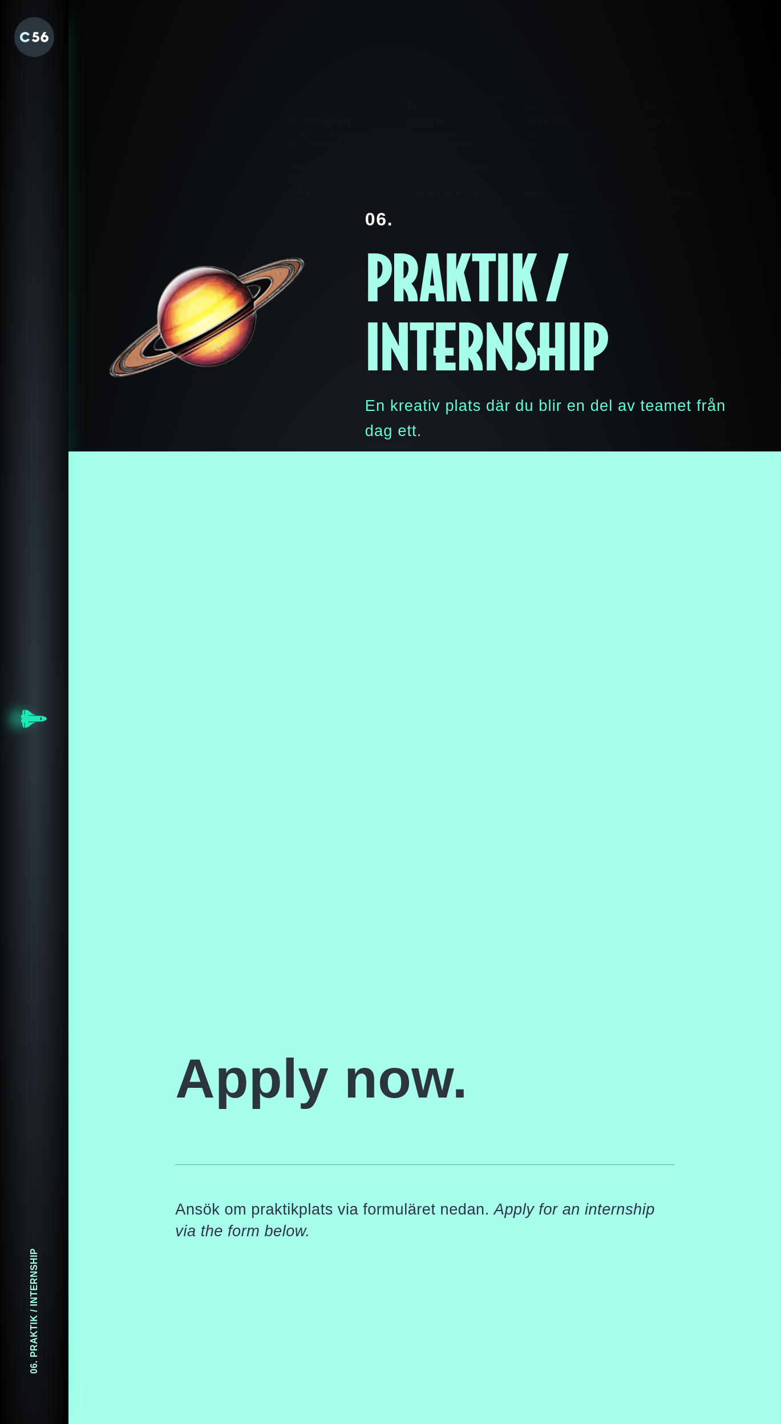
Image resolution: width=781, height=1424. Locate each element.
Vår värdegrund (319, 51)
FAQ (535, 122)
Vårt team (666, 51)
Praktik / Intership (443, 122)
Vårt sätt (424, 51)
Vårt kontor (549, 51)
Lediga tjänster (319, 122)
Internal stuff (672, 122)
